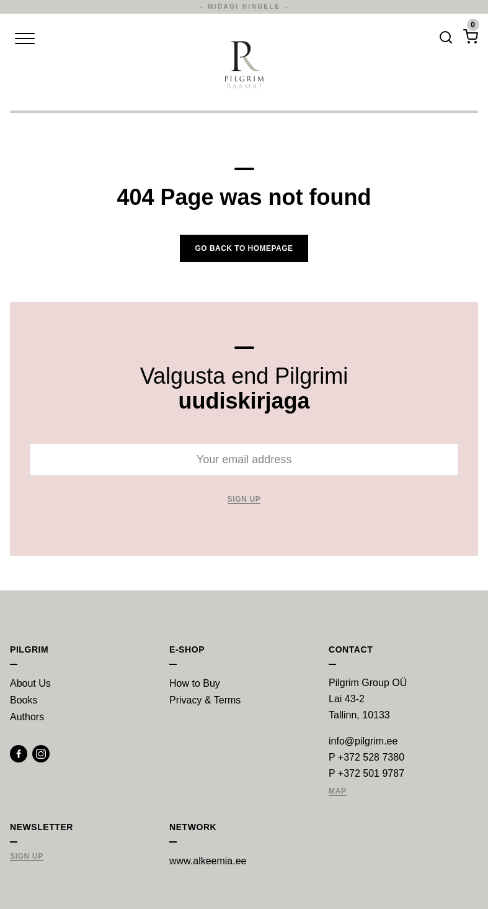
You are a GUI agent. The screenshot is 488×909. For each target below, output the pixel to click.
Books (23, 700)
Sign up (244, 499)
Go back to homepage (244, 248)
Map (338, 791)
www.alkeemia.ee (208, 861)
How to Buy (194, 683)
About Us (30, 683)
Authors (27, 717)
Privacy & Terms (205, 700)
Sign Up (26, 856)
